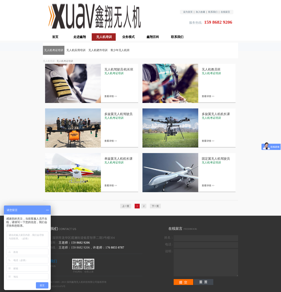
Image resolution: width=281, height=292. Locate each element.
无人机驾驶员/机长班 (118, 69)
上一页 (125, 206)
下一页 (155, 206)
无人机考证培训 (65, 61)
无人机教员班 (211, 69)
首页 (55, 37)
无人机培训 (49, 61)
